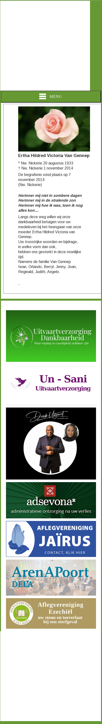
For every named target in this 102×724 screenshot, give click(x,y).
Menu (50, 96)
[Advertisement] (45, 46)
